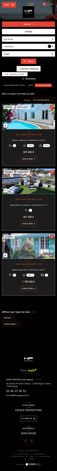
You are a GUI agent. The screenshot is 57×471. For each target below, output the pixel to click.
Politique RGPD (44, 456)
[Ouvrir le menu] (9, 5)
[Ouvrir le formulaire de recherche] (28, 61)
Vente (31, 85)
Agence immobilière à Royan (14, 85)
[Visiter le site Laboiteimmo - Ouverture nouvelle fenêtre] (33, 464)
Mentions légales (18, 456)
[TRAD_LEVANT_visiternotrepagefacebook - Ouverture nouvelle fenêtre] (26, 441)
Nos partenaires (39, 454)
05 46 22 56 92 (16, 391)
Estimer (28, 31)
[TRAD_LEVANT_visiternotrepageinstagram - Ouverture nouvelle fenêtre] (31, 441)
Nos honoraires (22, 454)
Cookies (31, 459)
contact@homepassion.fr (17, 395)
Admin (32, 456)
